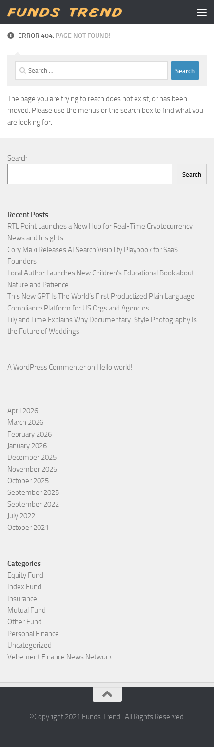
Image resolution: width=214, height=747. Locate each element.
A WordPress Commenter (46, 367)
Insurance (22, 598)
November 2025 (32, 469)
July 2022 (21, 515)
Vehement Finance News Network (59, 657)
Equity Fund (25, 575)
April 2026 (22, 410)
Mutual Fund (26, 610)
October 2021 (28, 527)
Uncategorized (29, 645)
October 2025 (28, 480)
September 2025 (33, 492)
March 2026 (25, 422)
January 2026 (27, 445)
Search (17, 158)
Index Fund (24, 587)
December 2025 (32, 457)
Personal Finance (33, 633)
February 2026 (29, 434)
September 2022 (33, 504)
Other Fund (24, 622)
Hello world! (115, 367)
